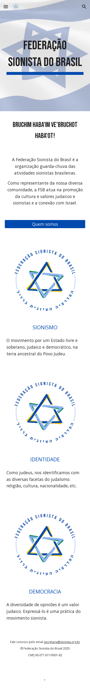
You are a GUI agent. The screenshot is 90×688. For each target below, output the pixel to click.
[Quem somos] (45, 224)
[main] (45, 55)
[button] (6, 6)
